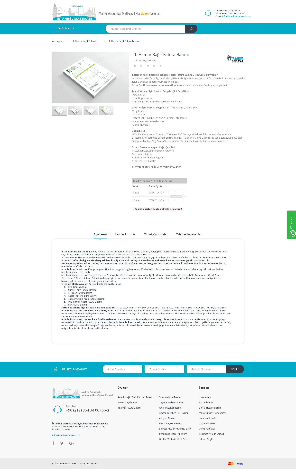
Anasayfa (57, 41)
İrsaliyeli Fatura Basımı (129, 407)
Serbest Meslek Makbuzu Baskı (175, 428)
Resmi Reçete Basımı (170, 423)
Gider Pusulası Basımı (170, 407)
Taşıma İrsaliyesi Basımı (171, 402)
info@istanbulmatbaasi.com (236, 16)
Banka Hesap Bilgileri (210, 407)
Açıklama (100, 234)
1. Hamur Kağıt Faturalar (85, 41)
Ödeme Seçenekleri (189, 234)
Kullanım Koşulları (208, 418)
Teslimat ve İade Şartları (211, 433)
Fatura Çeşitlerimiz (127, 402)
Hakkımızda (205, 397)
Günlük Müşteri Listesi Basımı (174, 439)
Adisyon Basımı (167, 418)
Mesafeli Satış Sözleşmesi (212, 412)
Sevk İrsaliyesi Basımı (170, 397)
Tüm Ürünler (63, 28)
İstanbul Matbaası (65, 463)
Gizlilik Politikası (207, 423)
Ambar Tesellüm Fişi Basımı (173, 412)
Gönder (235, 369)
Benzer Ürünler (125, 234)
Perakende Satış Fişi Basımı (173, 433)
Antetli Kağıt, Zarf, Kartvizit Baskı (135, 397)
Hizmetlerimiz (206, 402)
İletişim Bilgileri (206, 439)
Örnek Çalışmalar (156, 234)
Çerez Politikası (207, 428)
